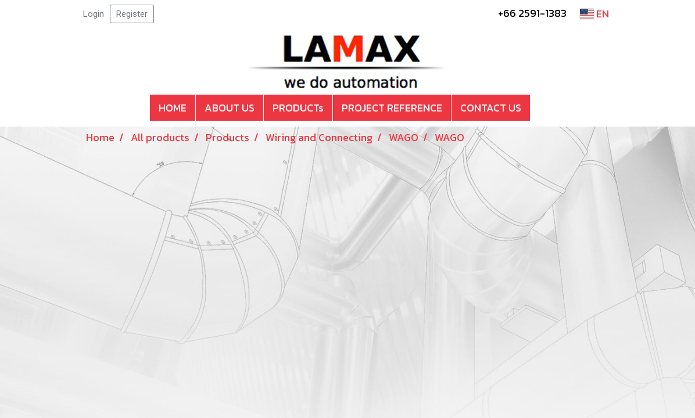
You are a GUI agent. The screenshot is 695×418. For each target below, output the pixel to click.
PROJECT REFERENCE (392, 108)
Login (93, 14)
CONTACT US (490, 108)
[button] (540, 108)
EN (594, 13)
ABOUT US (230, 108)
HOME (173, 108)
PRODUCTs (298, 108)
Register (132, 14)
